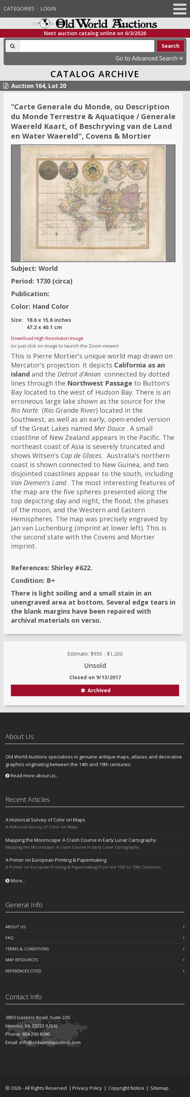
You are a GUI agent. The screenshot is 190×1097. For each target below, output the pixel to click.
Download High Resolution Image (47, 338)
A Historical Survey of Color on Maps (45, 819)
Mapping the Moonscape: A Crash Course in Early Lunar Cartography (80, 840)
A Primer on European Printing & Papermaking (55, 860)
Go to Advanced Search (149, 58)
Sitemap (159, 1088)
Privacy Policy (87, 1088)
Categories (19, 8)
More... (15, 880)
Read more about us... (32, 775)
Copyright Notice (126, 1088)
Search (170, 45)
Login (48, 8)
